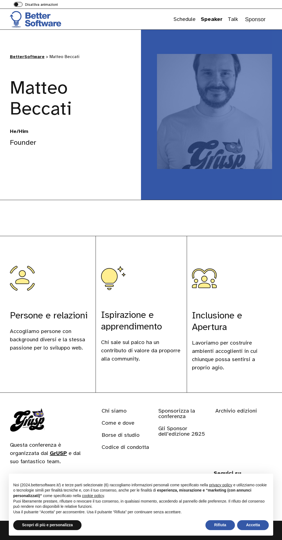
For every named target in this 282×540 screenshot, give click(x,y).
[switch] (35, 5)
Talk (233, 19)
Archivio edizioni (236, 410)
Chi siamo (114, 410)
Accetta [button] (253, 525)
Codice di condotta (125, 447)
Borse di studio (121, 435)
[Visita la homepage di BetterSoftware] (37, 19)
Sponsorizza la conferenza (176, 413)
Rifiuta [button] (220, 525)
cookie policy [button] (93, 495)
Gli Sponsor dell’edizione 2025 (181, 431)
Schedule (184, 19)
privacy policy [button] (220, 485)
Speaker (212, 19)
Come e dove (118, 422)
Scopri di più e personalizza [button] (47, 525)
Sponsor (255, 19)
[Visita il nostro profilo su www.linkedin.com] (15, 165)
